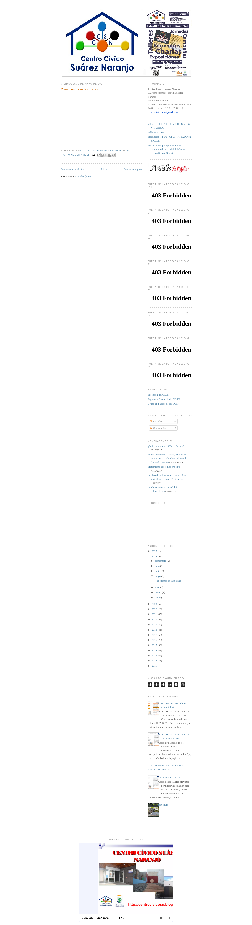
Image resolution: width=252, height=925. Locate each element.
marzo (158, 592)
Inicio (104, 169)
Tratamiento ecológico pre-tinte (164, 466)
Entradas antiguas (133, 169)
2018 (155, 629)
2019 (155, 624)
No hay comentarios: (76, 155)
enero (158, 597)
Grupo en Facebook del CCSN (163, 403)
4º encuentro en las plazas (79, 89)
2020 (155, 619)
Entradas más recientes (72, 169)
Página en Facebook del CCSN (164, 399)
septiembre (161, 560)
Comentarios (158, 428)
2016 (155, 639)
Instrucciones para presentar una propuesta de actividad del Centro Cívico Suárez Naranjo (167, 149)
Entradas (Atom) (83, 176)
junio (158, 570)
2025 (155, 551)
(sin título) (163, 804)
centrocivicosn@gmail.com (163, 112)
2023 (155, 603)
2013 (155, 655)
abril (157, 587)
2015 (155, 645)
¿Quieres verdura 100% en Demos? (166, 446)
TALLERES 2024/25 (169, 777)
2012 (155, 660)
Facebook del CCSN (158, 394)
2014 (155, 650)
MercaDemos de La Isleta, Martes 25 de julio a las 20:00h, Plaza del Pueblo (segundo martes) (168, 458)
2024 (155, 556)
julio (157, 565)
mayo (158, 576)
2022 (155, 609)
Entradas (156, 421)
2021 (155, 614)
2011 (155, 665)
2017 (155, 634)
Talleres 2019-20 (156, 132)
